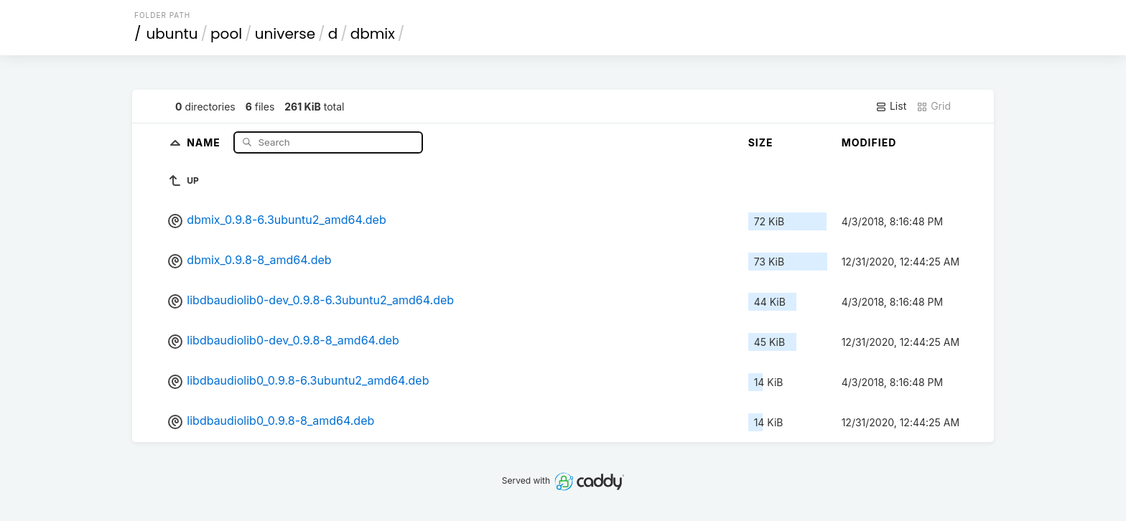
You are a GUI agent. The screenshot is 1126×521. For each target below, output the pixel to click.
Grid (933, 106)
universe (285, 34)
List (890, 106)
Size (760, 142)
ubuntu (172, 34)
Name (205, 142)
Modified (869, 142)
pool (226, 34)
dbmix (372, 34)
